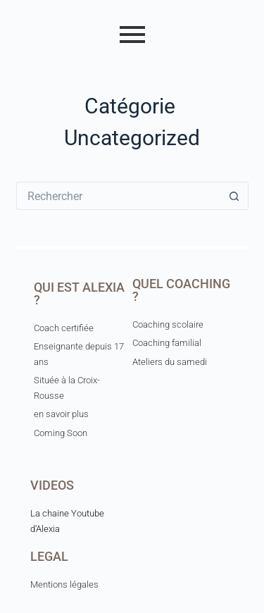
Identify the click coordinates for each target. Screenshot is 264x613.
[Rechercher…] (118, 196)
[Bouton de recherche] (234, 196)
